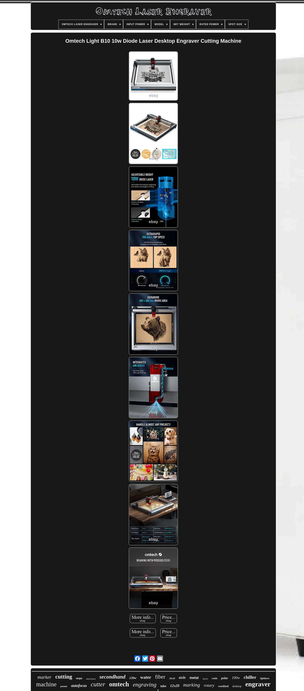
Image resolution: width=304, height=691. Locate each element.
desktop (237, 686)
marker (44, 677)
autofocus (79, 685)
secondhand (112, 677)
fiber (160, 677)
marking (191, 685)
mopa (79, 678)
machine (46, 684)
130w (132, 678)
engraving (144, 684)
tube (163, 686)
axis (182, 677)
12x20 (174, 686)
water (145, 677)
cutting (63, 677)
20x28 (172, 678)
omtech (119, 684)
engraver (257, 684)
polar (224, 678)
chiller (250, 677)
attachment (91, 679)
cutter (98, 684)
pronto (63, 686)
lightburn (264, 678)
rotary (209, 685)
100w (236, 678)
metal (194, 678)
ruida (214, 678)
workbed (223, 686)
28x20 (205, 679)
